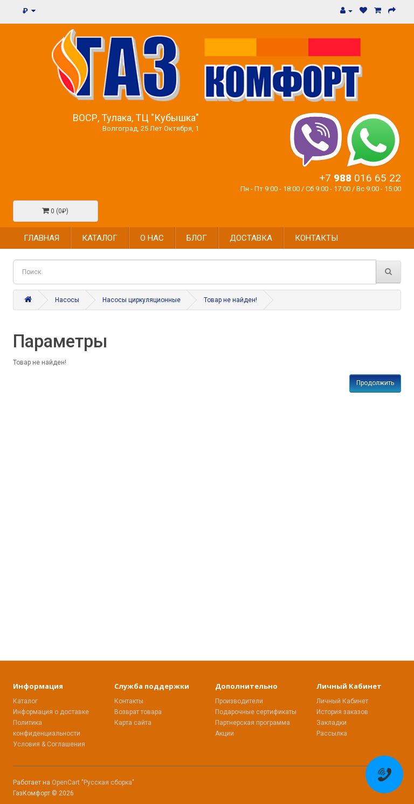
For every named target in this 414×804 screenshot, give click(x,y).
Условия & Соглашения (49, 744)
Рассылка (331, 733)
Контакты (128, 701)
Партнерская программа (252, 722)
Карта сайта (132, 722)
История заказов (342, 712)
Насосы (67, 300)
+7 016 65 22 (360, 178)
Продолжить (375, 383)
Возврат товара (138, 712)
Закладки (331, 722)
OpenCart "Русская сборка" (93, 782)
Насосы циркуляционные (141, 300)
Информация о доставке (51, 712)
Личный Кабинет (342, 701)
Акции (224, 733)
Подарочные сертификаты (255, 712)
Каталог (25, 701)
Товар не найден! (230, 300)
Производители (239, 701)
